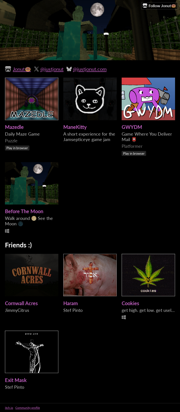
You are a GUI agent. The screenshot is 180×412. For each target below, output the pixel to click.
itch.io (9, 408)
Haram (70, 303)
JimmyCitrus (17, 310)
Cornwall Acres (21, 303)
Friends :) (18, 245)
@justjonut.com (90, 69)
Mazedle (14, 127)
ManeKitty (75, 127)
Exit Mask (16, 380)
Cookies (130, 303)
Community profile (27, 408)
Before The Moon (24, 211)
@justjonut (52, 69)
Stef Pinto (73, 310)
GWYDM (132, 127)
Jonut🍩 (22, 69)
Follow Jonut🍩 (159, 5)
